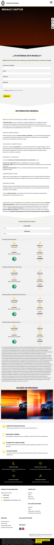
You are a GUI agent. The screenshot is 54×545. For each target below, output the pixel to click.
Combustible (27, 226)
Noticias (30, 507)
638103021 (6, 497)
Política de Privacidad (18, 90)
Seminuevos (31, 498)
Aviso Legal (4, 523)
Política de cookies (6, 525)
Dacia (29, 494)
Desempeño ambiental (34, 511)
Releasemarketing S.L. (47, 535)
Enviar (6, 96)
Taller (29, 509)
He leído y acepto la (13, 90)
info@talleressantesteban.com (12, 500)
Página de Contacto (6, 493)
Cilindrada (27, 231)
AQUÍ (3, 543)
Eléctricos (30, 496)
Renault (30, 493)
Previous (0, 404)
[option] (14, 404)
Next (53, 404)
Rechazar (46, 540)
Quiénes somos (5, 521)
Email (4, 71)
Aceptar (38, 540)
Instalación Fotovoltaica (34, 513)
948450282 (6, 495)
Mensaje (5, 82)
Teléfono (5, 76)
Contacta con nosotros (9, 489)
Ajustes (38, 542)
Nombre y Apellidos (8, 65)
